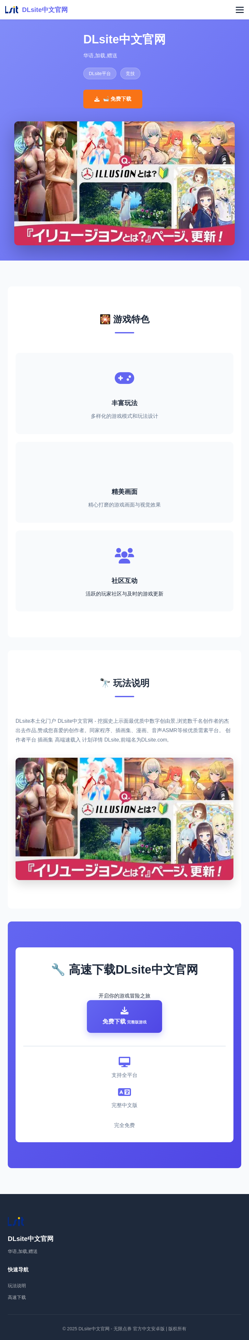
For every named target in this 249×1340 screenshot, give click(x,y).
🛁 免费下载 (112, 99)
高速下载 (17, 1297)
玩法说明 (17, 1285)
